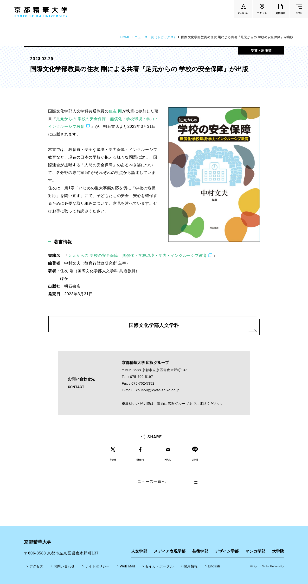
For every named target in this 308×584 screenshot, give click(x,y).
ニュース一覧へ (167, 481)
